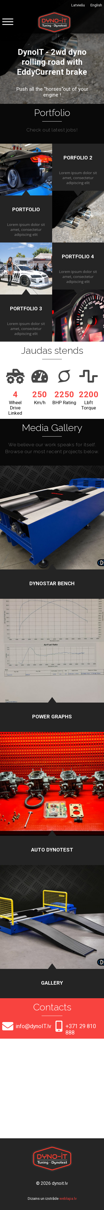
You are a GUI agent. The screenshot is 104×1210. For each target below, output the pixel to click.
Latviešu (78, 5)
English (96, 5)
